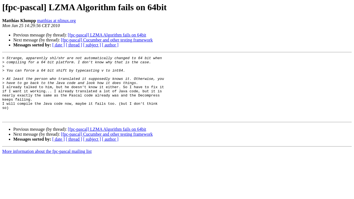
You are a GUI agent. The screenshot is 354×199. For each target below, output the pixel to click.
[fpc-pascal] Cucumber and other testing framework (107, 40)
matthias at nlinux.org (56, 20)
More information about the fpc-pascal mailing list (47, 163)
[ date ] (58, 45)
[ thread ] (74, 45)
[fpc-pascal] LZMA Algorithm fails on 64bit (107, 35)
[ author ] (110, 45)
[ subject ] (92, 45)
